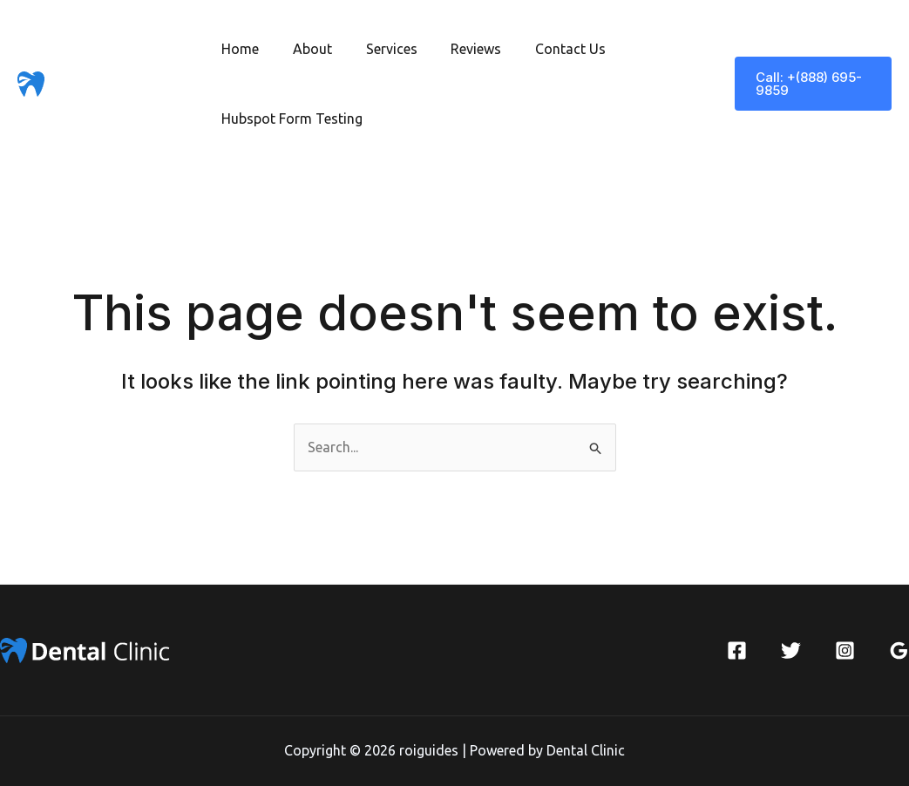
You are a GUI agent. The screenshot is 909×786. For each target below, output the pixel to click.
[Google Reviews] (899, 650)
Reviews (456, 49)
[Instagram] (845, 650)
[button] (810, 84)
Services (377, 49)
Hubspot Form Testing (289, 118)
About (303, 49)
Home (237, 49)
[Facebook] (737, 650)
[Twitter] (791, 650)
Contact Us (544, 49)
